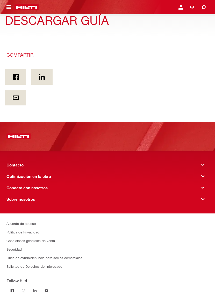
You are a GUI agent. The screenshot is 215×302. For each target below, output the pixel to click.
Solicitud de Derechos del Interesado (34, 266)
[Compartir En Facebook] (15, 77)
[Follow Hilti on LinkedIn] (35, 290)
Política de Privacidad (22, 232)
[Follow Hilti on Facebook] (12, 290)
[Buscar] (203, 7)
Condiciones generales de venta (30, 241)
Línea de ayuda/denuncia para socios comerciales (44, 258)
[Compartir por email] (15, 97)
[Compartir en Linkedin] (41, 77)
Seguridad (14, 249)
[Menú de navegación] (9, 7)
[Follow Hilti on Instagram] (23, 290)
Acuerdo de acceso (21, 223)
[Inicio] (27, 7)
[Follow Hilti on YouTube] (46, 290)
